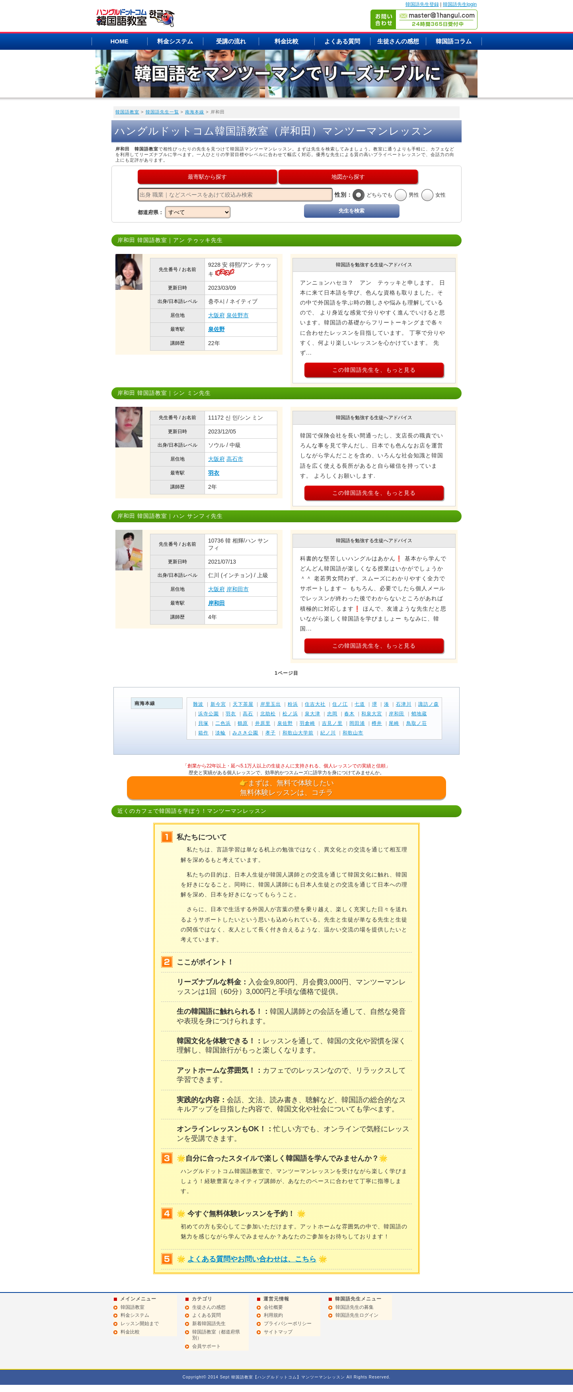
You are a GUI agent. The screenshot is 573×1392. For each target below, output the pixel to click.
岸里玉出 (270, 704)
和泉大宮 (371, 713)
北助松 (268, 713)
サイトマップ (278, 1332)
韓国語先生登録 (422, 4)
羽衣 (213, 473)
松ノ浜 (290, 713)
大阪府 (216, 315)
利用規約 (273, 1315)
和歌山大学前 (298, 733)
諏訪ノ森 (428, 704)
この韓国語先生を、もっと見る (374, 370)
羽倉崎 (307, 723)
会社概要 (273, 1307)
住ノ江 (340, 704)
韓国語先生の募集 (354, 1307)
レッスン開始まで (140, 1323)
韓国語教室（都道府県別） (216, 1335)
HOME (120, 41)
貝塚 (203, 723)
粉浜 (293, 704)
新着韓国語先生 (209, 1323)
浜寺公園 (208, 713)
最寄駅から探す (207, 177)
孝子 (270, 733)
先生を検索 (351, 211)
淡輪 (220, 733)
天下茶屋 (243, 704)
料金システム (175, 41)
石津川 (403, 704)
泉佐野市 (237, 315)
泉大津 (312, 713)
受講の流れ (231, 41)
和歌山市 (353, 733)
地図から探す (348, 177)
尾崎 (394, 723)
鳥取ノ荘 (416, 723)
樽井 (377, 723)
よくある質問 (342, 41)
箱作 (203, 733)
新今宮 (218, 704)
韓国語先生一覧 (162, 111)
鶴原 (243, 723)
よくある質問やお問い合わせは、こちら (251, 1259)
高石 (248, 713)
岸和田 (216, 603)
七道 (360, 704)
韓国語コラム (454, 41)
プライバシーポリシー (288, 1323)
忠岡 (332, 713)
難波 (198, 704)
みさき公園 (245, 733)
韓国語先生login (460, 4)
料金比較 (286, 41)
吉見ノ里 (332, 723)
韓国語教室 (127, 111)
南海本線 (194, 111)
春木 (349, 713)
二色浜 (223, 723)
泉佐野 (216, 329)
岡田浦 (357, 723)
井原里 (263, 723)
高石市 (234, 459)
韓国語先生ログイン (356, 1315)
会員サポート (206, 1346)
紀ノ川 (328, 733)
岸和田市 (237, 589)
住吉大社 (315, 704)
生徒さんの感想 (398, 41)
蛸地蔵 (419, 713)
